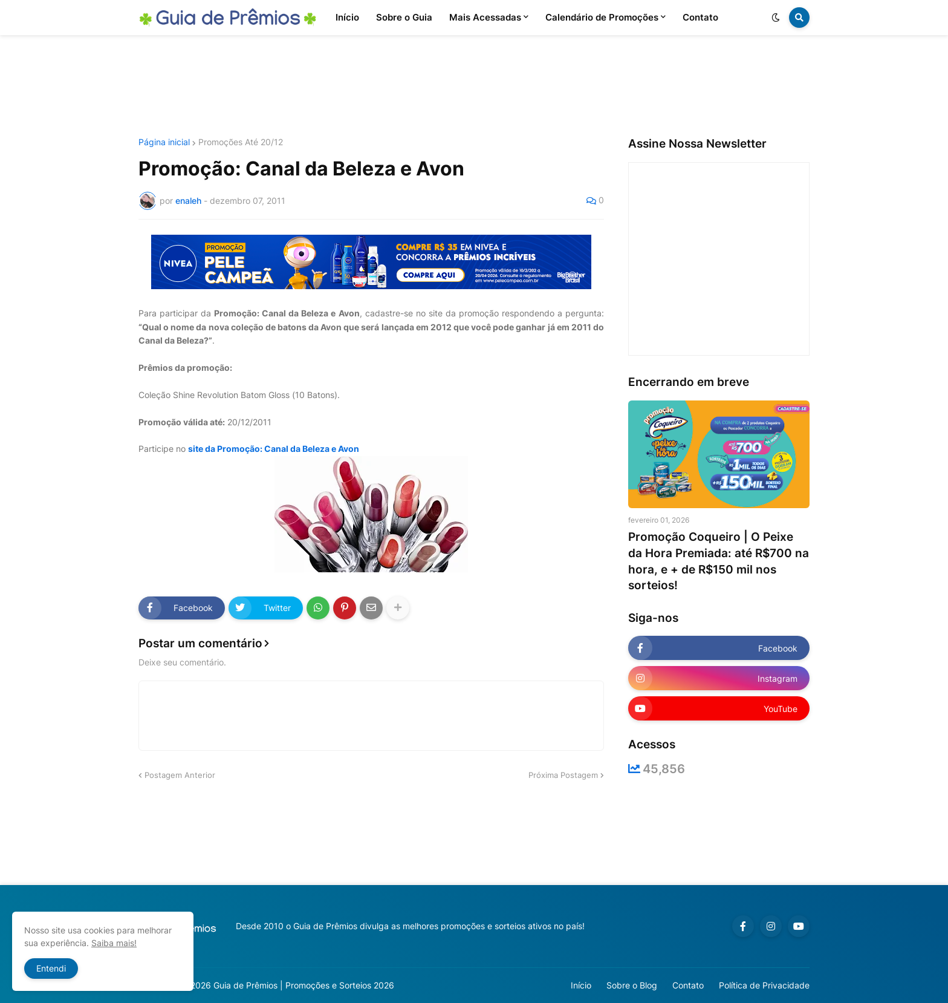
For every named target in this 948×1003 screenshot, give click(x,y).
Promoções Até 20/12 (240, 142)
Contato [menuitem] (700, 17)
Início (581, 985)
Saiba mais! (114, 943)
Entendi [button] (51, 968)
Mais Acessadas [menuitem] (485, 17)
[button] (775, 17)
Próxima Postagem (563, 775)
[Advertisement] (474, 86)
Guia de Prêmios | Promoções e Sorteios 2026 (303, 985)
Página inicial (164, 142)
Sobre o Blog (631, 985)
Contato (688, 985)
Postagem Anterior (179, 775)
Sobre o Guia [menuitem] (404, 17)
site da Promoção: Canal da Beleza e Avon (273, 448)
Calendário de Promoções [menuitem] (601, 17)
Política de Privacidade (764, 985)
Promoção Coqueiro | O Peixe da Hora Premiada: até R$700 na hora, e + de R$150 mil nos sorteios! (718, 561)
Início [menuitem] (347, 17)
